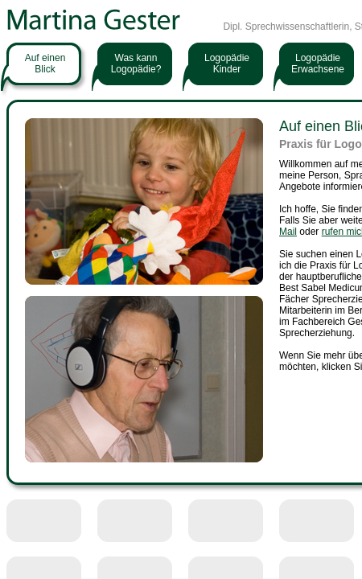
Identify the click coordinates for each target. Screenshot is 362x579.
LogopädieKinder (226, 63)
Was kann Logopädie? (136, 63)
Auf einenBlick (45, 63)
